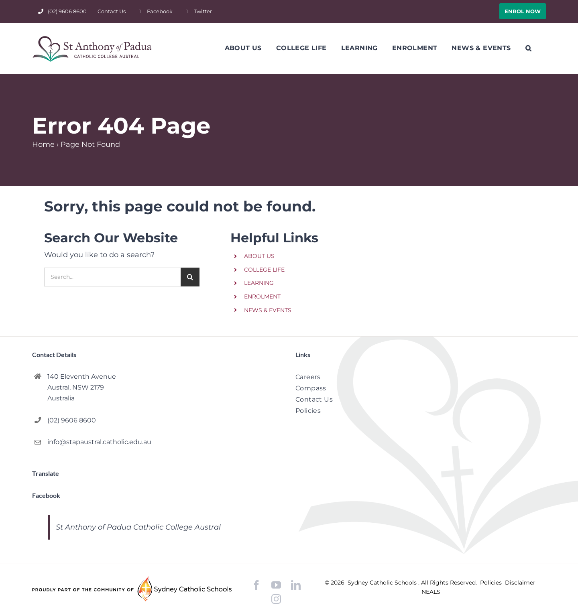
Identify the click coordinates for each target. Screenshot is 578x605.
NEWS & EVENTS (267, 310)
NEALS (430, 591)
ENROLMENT (262, 296)
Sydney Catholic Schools (383, 582)
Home (43, 144)
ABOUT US (259, 256)
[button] (528, 48)
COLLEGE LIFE (264, 269)
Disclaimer (520, 582)
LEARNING (259, 282)
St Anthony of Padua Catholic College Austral (138, 527)
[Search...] (112, 277)
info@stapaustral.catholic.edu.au (99, 442)
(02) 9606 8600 (71, 420)
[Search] (190, 277)
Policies (491, 582)
